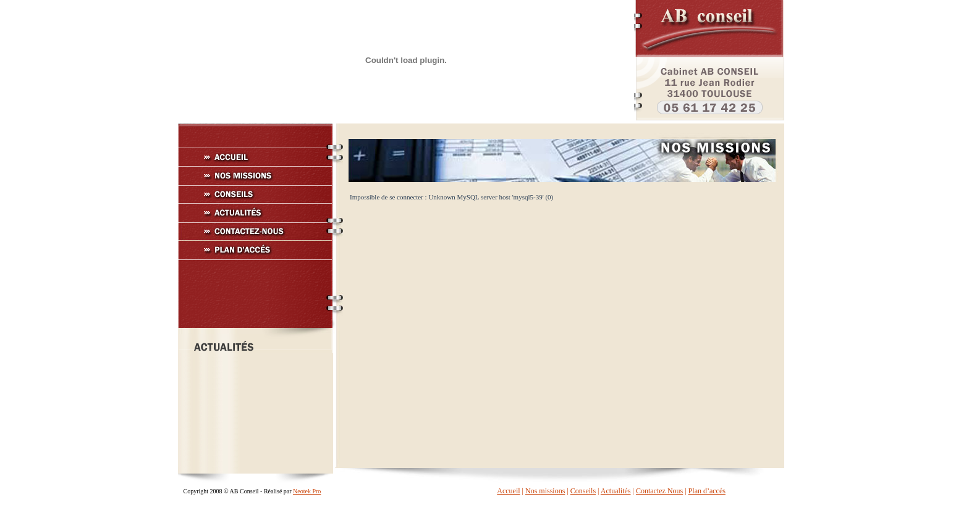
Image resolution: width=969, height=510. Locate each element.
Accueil (508, 491)
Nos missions (545, 491)
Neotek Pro (307, 491)
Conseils (583, 491)
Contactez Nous (659, 491)
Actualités (616, 491)
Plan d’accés (707, 491)
